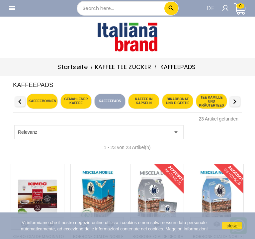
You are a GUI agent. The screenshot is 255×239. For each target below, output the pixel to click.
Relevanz (99, 132)
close (231, 225)
